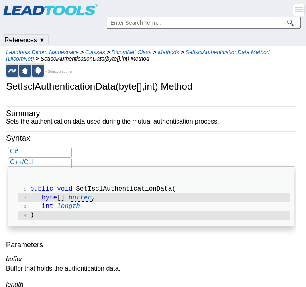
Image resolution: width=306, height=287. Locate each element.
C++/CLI (22, 162)
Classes (95, 52)
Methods (168, 52)
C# (14, 151)
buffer (80, 199)
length (68, 208)
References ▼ (24, 40)
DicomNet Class (131, 52)
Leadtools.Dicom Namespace (42, 52)
